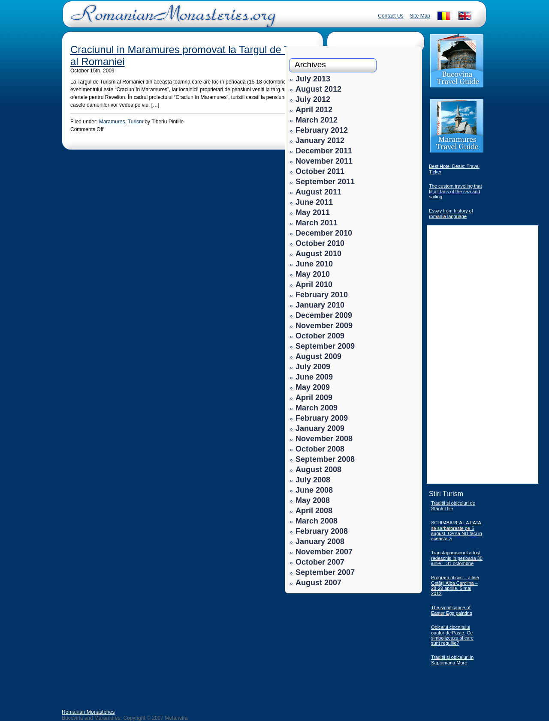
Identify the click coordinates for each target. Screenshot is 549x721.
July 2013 (313, 79)
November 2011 (324, 161)
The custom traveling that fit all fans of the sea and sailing (455, 191)
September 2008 (325, 459)
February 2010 (322, 294)
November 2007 (324, 551)
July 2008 (313, 480)
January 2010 (320, 305)
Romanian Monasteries (88, 712)
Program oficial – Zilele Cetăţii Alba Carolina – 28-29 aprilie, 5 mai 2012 (455, 585)
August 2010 (318, 253)
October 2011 (320, 171)
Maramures (112, 122)
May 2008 (313, 500)
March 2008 (317, 521)
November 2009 (324, 325)
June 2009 (314, 377)
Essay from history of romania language (451, 213)
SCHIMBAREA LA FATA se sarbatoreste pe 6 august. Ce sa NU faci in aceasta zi (456, 530)
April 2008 (314, 510)
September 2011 (325, 181)
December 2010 (324, 233)
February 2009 (322, 418)
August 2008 (318, 469)
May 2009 (313, 387)
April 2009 (314, 397)
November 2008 (324, 438)
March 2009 (317, 408)
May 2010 (313, 274)
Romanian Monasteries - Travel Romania (171, 19)
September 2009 (325, 346)
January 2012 (320, 140)
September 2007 (325, 572)
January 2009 (320, 428)
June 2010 (314, 264)
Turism (135, 122)
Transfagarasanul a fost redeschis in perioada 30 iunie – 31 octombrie (457, 558)
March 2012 (317, 120)
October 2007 (320, 562)
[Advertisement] (391, 651)
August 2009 (318, 356)
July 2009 (313, 366)
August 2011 (318, 192)
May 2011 (313, 212)
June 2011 (314, 202)
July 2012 (313, 99)
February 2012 (322, 130)
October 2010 (320, 243)
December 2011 (324, 151)
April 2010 (314, 284)
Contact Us (390, 16)
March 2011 (317, 222)
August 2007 (318, 582)
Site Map (420, 16)
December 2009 (324, 315)
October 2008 (320, 449)
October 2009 (320, 336)
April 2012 (314, 109)
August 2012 (318, 89)
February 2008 (322, 531)
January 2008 (320, 541)
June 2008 (314, 490)
